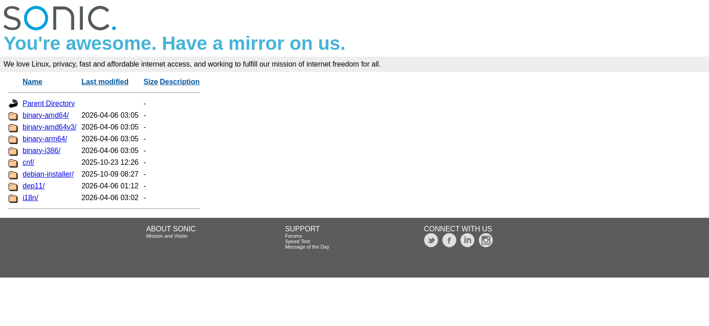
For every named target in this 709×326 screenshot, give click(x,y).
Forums (293, 236)
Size (151, 82)
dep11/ (34, 186)
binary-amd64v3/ (49, 127)
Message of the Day (307, 246)
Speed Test (297, 241)
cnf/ (28, 162)
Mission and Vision (167, 236)
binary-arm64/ (45, 139)
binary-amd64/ (46, 115)
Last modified (104, 82)
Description (180, 82)
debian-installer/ (48, 174)
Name (33, 82)
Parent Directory (49, 103)
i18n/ (30, 197)
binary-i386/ (42, 150)
